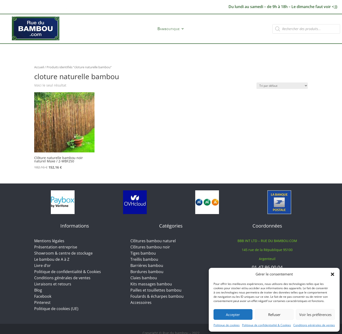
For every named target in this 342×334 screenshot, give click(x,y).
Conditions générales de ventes (314, 325)
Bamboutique (168, 29)
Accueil (39, 67)
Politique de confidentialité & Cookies (266, 325)
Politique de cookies (227, 325)
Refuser (274, 314)
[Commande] (282, 85)
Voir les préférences (315, 314)
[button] (332, 274)
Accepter (233, 314)
